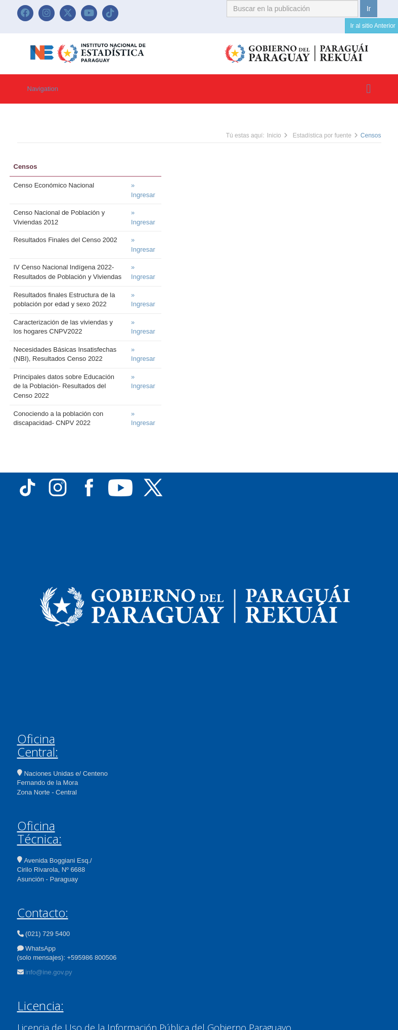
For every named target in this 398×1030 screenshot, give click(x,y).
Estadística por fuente (322, 135)
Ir (369, 9)
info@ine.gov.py (48, 972)
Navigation (42, 88)
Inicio (274, 135)
